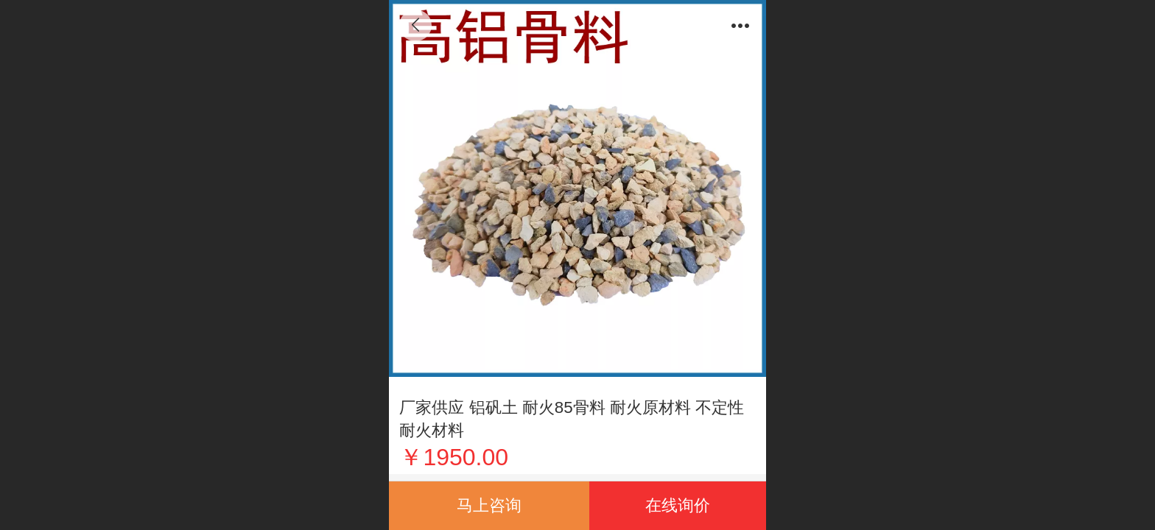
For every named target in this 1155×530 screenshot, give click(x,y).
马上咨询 (489, 505)
